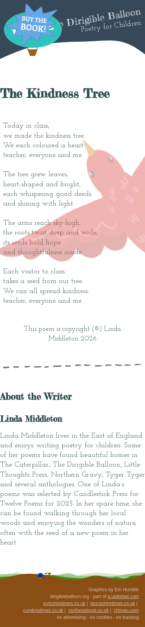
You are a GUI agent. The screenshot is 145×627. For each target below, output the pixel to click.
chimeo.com (126, 610)
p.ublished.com (123, 596)
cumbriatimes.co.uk (43, 610)
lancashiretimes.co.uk (112, 603)
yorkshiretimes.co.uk (64, 603)
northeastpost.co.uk (88, 610)
